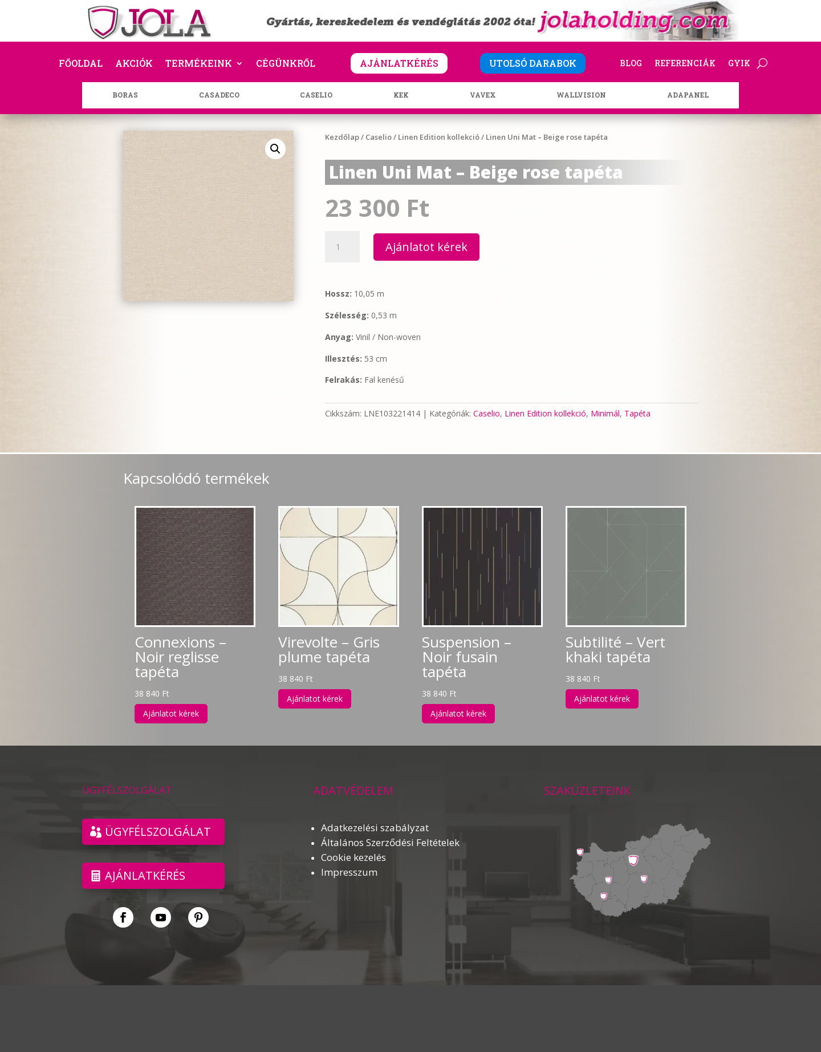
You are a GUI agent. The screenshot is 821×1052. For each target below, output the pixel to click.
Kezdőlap (342, 137)
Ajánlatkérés (145, 875)
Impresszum (349, 872)
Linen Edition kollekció (438, 137)
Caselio (378, 137)
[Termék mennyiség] (342, 247)
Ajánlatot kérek (426, 246)
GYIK (739, 63)
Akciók (134, 64)
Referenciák (685, 63)
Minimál (605, 413)
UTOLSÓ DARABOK (532, 63)
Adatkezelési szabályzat (375, 827)
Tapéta (637, 413)
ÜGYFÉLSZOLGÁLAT (158, 831)
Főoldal (81, 64)
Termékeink (198, 64)
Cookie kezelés (353, 857)
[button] (275, 149)
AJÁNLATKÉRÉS (399, 63)
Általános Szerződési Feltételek (390, 842)
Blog (631, 63)
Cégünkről (285, 64)
